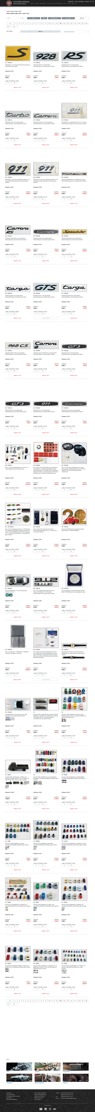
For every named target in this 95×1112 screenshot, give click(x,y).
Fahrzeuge (49, 3)
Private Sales (43, 3)
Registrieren (71, 1)
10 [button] (49, 23)
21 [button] (8, 26)
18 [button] (79, 23)
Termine (36, 3)
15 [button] (67, 23)
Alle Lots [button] (40, 31)
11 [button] (53, 23)
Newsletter (82, 1)
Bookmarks (54, 18)
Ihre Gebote (68, 18)
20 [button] (86, 23)
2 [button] (19, 23)
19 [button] (82, 23)
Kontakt (87, 1)
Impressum (9, 1097)
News (32, 3)
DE (91, 1)
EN (93, 1)
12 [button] (56, 23)
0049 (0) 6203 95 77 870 (67, 1093)
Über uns (73, 3)
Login (76, 1)
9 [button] (45, 23)
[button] (10, 23)
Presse (68, 3)
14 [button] (64, 23)
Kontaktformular (10, 1094)
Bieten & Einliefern (57, 3)
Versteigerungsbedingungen (13, 1096)
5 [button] (30, 23)
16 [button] (71, 23)
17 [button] (75, 23)
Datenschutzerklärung (11, 1099)
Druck (82, 18)
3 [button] (23, 23)
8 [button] (41, 23)
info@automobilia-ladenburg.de (68, 1098)
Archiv (64, 3)
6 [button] (34, 23)
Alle (44, 18)
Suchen (33, 18)
